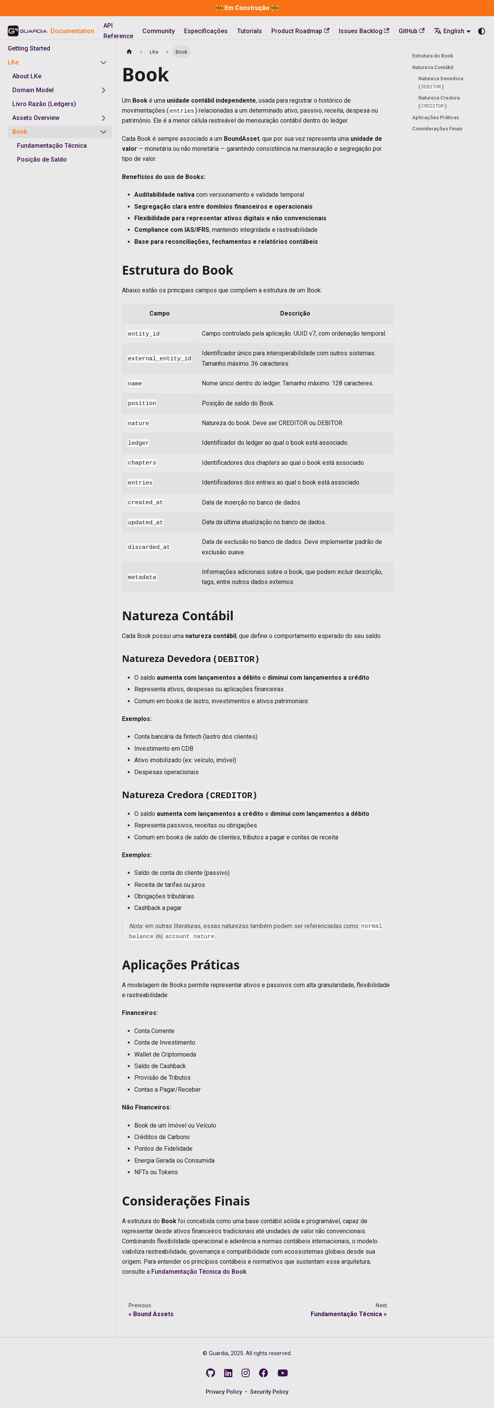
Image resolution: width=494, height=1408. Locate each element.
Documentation (72, 31)
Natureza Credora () (439, 102)
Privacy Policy (224, 1392)
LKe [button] (13, 62)
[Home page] (129, 51)
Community (158, 31)
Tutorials (249, 31)
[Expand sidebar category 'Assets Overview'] (103, 118)
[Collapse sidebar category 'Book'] (103, 132)
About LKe (26, 76)
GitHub (412, 31)
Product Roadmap (300, 31)
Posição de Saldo (42, 159)
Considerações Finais (437, 129)
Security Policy (269, 1392)
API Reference (118, 30)
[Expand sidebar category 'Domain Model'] (103, 90)
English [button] (449, 31)
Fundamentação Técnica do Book (198, 1271)
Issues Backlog (364, 31)
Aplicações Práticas (435, 117)
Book (19, 131)
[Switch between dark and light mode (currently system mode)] (481, 31)
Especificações (206, 31)
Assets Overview (35, 118)
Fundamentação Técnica (52, 145)
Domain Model (33, 90)
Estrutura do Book (432, 56)
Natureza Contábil (432, 67)
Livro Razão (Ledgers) (44, 104)
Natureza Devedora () (440, 83)
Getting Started (29, 48)
